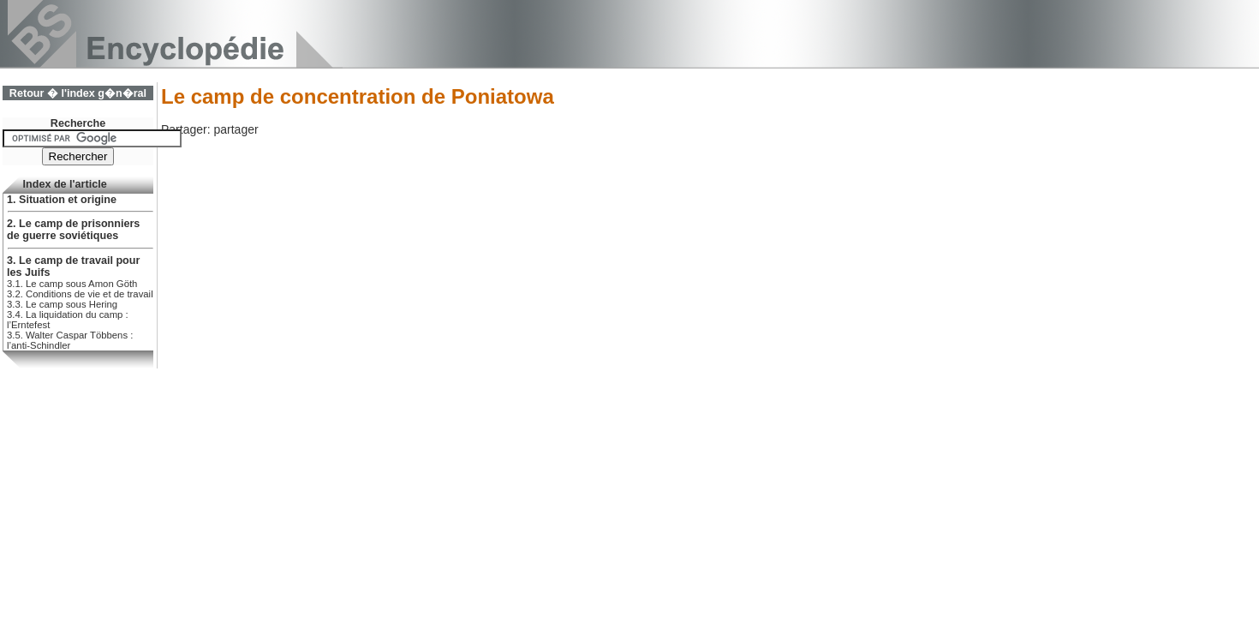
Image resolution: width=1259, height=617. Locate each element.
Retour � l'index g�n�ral (77, 93)
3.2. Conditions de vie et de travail (80, 294)
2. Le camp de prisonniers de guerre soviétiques (73, 230)
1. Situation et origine (61, 200)
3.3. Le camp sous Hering (62, 304)
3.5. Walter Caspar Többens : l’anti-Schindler (70, 340)
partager (235, 129)
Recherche (78, 123)
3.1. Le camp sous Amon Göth (72, 284)
